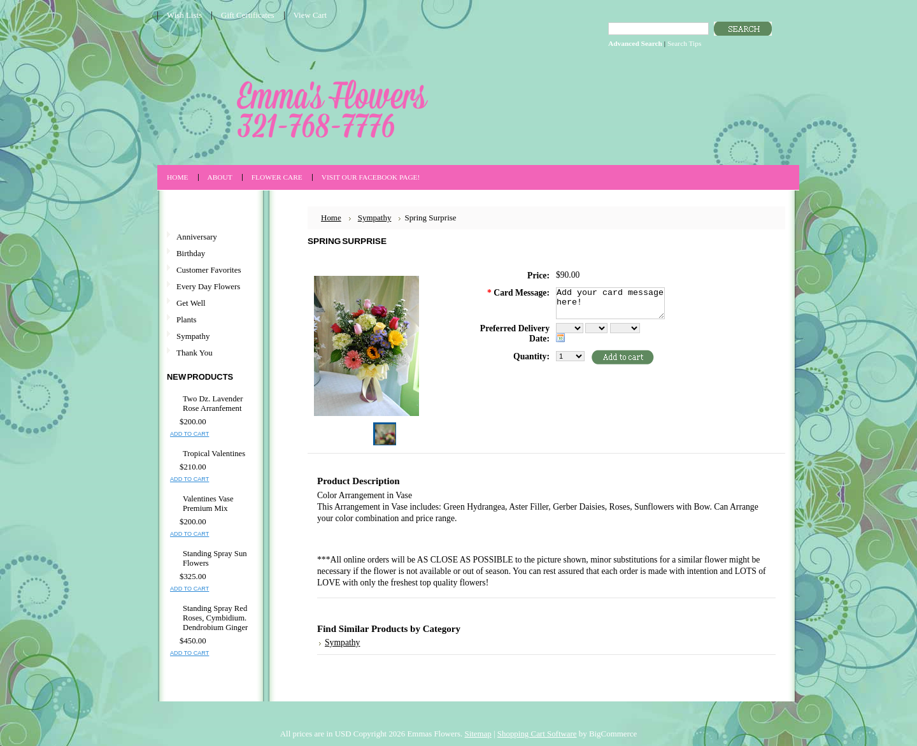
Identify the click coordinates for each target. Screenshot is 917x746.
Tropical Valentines (214, 453)
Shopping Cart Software (537, 733)
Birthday (190, 253)
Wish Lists (184, 15)
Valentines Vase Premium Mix (208, 503)
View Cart (310, 15)
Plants (186, 319)
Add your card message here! (610, 303)
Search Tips (684, 43)
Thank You (194, 352)
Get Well (191, 303)
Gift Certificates (247, 15)
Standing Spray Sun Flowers (215, 558)
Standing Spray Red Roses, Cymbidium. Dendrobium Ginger (215, 618)
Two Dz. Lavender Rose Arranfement (213, 403)
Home (331, 217)
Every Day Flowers (208, 286)
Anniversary (196, 236)
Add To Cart (189, 434)
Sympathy (193, 336)
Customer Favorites (208, 270)
